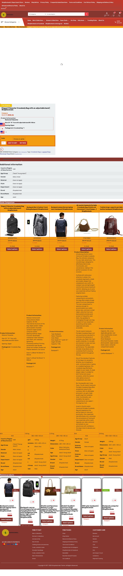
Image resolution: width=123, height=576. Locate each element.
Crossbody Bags (36, 152)
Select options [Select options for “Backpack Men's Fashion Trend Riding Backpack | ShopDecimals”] (37, 249)
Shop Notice (35, 2)
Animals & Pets (36, 539)
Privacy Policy (44, 2)
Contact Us (96, 556)
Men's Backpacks (22, 27)
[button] (2, 22)
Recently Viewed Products (70, 556)
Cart (94, 544)
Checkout (95, 547)
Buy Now (23, 143)
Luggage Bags (45, 152)
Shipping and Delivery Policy (105, 2)
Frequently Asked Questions (58, 2)
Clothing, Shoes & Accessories (40, 544)
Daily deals (82, 20)
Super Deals (64, 20)
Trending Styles (92, 20)
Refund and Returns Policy (10, 5)
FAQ (94, 550)
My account (96, 536)
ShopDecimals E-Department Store (12, 2)
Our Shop (73, 20)
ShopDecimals (18, 154)
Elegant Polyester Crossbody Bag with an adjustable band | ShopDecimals (12, 208)
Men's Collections (39, 20)
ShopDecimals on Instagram (54, 23)
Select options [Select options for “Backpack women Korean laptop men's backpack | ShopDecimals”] (62, 249)
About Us (22, 5)
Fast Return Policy (89, 2)
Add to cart (12, 143)
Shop (64, 533)
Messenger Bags (5, 154)
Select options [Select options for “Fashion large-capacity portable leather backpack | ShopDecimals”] (111, 249)
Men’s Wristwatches (37, 556)
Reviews (27, 2)
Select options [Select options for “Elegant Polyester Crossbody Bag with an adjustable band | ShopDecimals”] (12, 249)
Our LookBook (66, 558)
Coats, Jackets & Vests (38, 547)
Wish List (114, 16)
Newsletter (65, 553)
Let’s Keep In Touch (98, 553)
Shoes (34, 558)
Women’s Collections (38, 536)
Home (29, 20)
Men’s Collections (37, 533)
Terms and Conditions (75, 2)
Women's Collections (52, 20)
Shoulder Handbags (37, 550)
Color (3, 138)
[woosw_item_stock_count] (115, 12)
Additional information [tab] (11, 159)
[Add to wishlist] (1, 149)
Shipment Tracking (98, 558)
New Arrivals (35, 542)
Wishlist (66, 23)
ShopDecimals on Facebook (36, 23)
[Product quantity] (3, 143)
